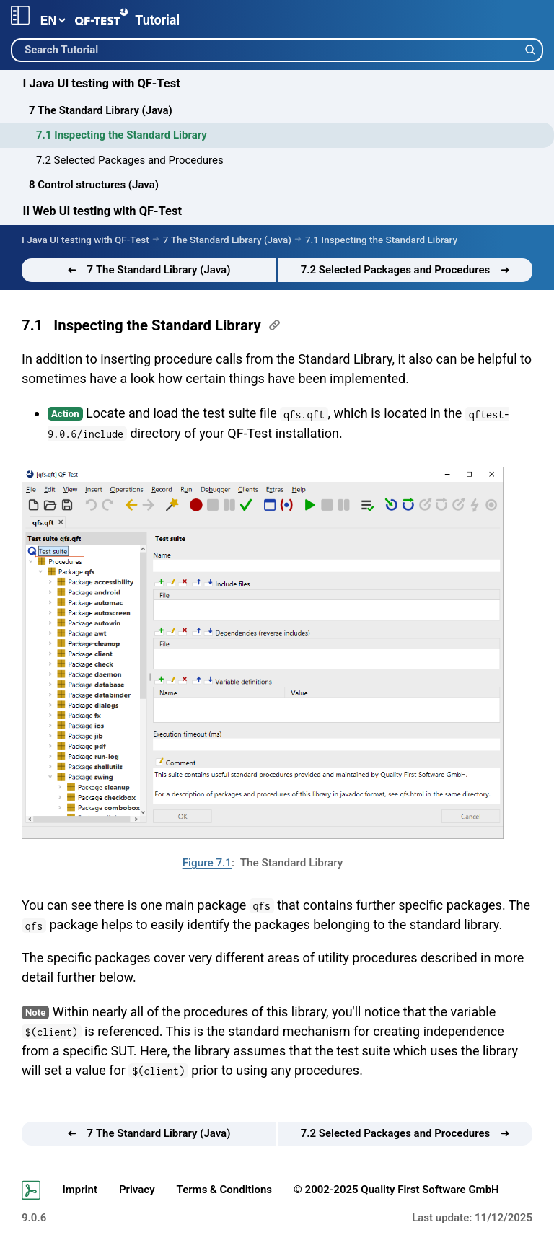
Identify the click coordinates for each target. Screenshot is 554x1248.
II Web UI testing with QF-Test (103, 211)
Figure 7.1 (207, 862)
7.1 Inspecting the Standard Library (121, 134)
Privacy (137, 1189)
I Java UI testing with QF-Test (101, 83)
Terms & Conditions (224, 1189)
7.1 (32, 325)
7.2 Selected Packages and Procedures (130, 160)
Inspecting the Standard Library (156, 325)
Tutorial (157, 19)
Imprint (79, 1189)
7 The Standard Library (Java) (100, 110)
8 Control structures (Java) (94, 184)
